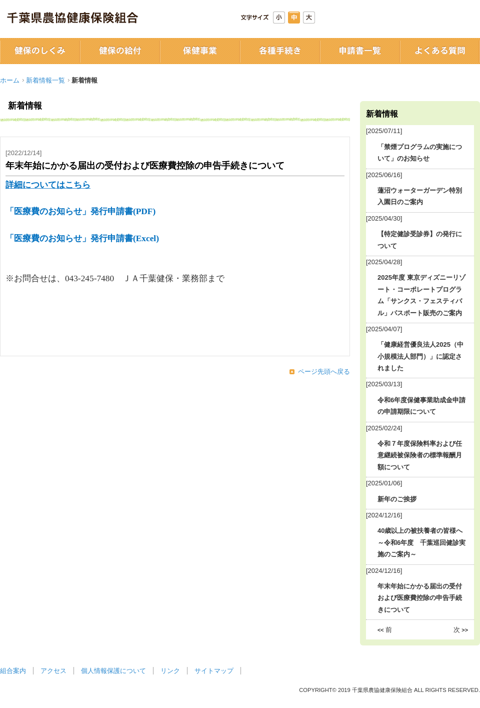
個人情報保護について (113, 670)
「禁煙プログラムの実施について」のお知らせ (420, 152)
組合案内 (13, 670)
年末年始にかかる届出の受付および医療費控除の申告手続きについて (420, 597)
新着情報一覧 (45, 80)
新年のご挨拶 (397, 499)
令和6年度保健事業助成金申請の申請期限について (422, 405)
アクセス (53, 670)
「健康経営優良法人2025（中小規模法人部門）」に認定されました (421, 356)
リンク (170, 670)
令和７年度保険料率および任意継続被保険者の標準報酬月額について (420, 455)
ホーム (10, 80)
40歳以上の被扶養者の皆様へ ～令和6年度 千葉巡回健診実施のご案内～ (422, 542)
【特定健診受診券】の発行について (420, 239)
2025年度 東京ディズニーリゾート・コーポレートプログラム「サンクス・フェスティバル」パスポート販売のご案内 (422, 295)
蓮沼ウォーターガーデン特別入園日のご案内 (420, 196)
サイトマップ (214, 670)
